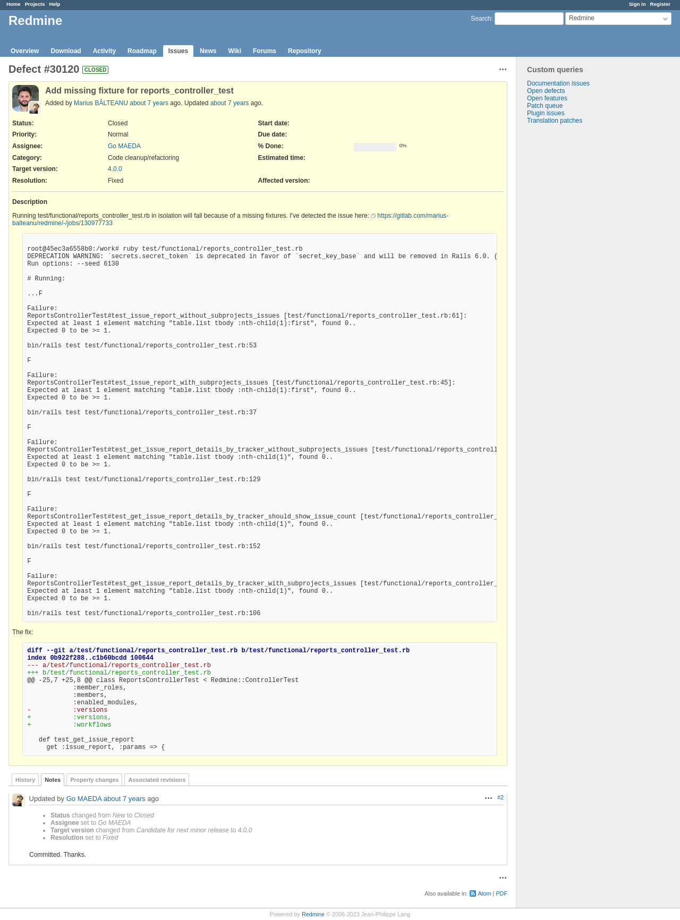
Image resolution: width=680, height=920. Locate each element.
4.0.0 (115, 169)
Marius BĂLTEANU (101, 103)
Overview (25, 51)
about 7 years (149, 103)
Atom (484, 893)
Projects (35, 4)
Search (481, 18)
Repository (304, 51)
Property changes (94, 780)
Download (65, 51)
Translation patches (554, 120)
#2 (500, 797)
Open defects (546, 91)
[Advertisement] (569, 291)
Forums (264, 51)
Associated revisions (156, 780)
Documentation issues (558, 83)
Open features (547, 98)
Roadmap (142, 51)
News (208, 51)
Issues (178, 51)
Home (13, 4)
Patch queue (545, 105)
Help (55, 4)
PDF (501, 893)
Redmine (313, 914)
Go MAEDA (124, 146)
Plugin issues (546, 113)
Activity (104, 51)
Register (660, 4)
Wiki (234, 51)
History (25, 780)
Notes (53, 780)
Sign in (637, 4)
